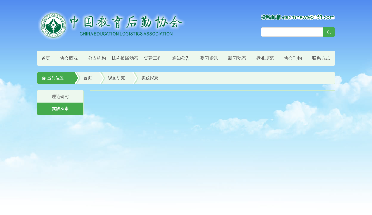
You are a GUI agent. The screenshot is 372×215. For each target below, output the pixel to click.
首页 (45, 58)
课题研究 (116, 78)
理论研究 (60, 96)
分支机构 (97, 58)
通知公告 (181, 58)
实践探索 (149, 78)
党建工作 (153, 58)
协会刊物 (293, 58)
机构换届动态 (124, 58)
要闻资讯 (209, 58)
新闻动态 (237, 58)
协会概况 (69, 58)
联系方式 (321, 58)
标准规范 (265, 58)
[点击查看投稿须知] (298, 17)
